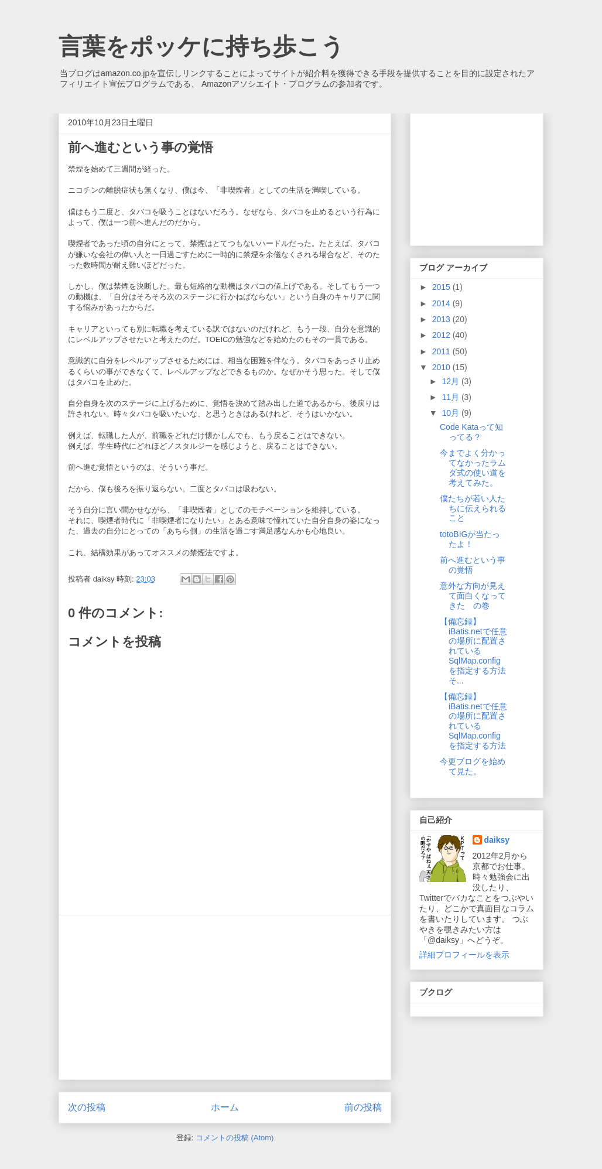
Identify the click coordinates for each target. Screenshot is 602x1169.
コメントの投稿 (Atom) (235, 1137)
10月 (451, 413)
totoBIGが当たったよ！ (470, 539)
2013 (442, 319)
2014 (442, 303)
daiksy (497, 840)
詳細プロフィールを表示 (464, 954)
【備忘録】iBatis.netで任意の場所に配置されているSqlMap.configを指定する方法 (473, 721)
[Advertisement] (225, 997)
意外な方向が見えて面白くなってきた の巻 (473, 595)
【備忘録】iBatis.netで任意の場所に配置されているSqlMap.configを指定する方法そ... (473, 651)
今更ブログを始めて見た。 (472, 766)
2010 (442, 367)
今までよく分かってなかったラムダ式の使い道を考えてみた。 (473, 467)
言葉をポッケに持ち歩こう (201, 46)
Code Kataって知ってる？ (471, 432)
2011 (442, 351)
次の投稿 (86, 1107)
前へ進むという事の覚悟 (472, 565)
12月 (451, 381)
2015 (442, 287)
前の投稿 (363, 1107)
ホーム (225, 1107)
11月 (451, 397)
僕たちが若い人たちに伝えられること (473, 508)
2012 (442, 335)
